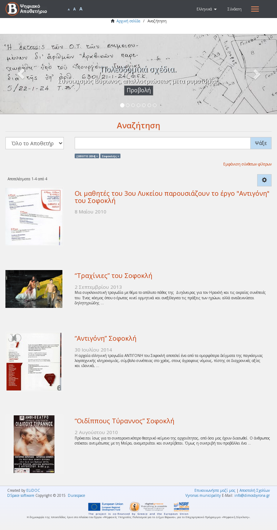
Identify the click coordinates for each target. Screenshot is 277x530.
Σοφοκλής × (110, 156)
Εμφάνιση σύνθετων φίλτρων (247, 164)
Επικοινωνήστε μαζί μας (215, 490)
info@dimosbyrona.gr (252, 495)
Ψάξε (261, 143)
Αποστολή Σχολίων (254, 490)
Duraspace (76, 495)
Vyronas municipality (203, 495)
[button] (206, 9)
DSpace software (20, 495)
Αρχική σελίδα (128, 20)
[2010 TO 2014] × (87, 156)
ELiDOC (33, 490)
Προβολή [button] (139, 90)
